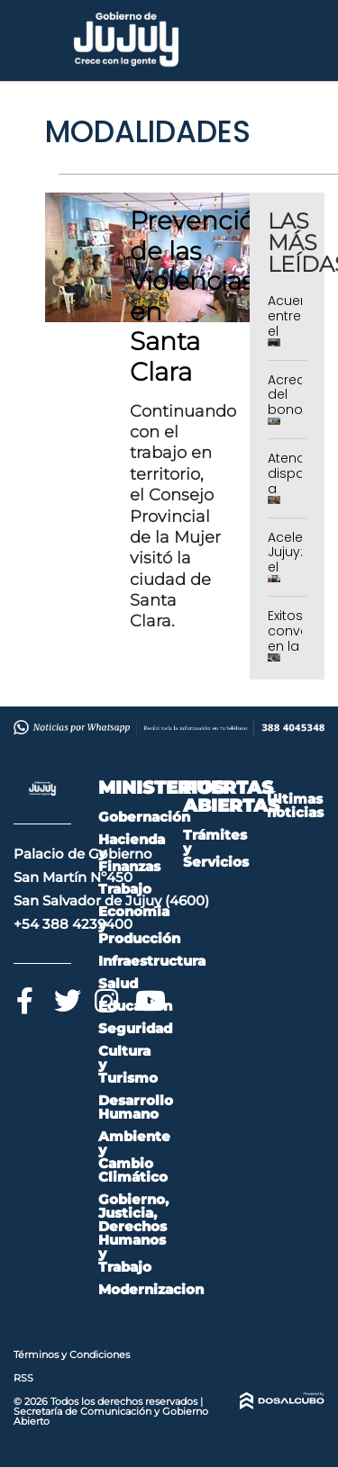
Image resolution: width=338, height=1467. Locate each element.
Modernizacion (151, 1289)
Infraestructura (152, 960)
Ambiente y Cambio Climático (134, 1156)
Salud (118, 983)
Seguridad (135, 1028)
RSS (23, 1378)
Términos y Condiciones (72, 1354)
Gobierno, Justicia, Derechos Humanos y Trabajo (133, 1233)
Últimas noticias (295, 805)
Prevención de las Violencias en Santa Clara (200, 296)
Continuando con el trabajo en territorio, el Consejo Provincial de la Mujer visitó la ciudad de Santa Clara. (183, 516)
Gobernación (144, 816)
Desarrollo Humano (135, 1107)
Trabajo (124, 888)
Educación (135, 1005)
